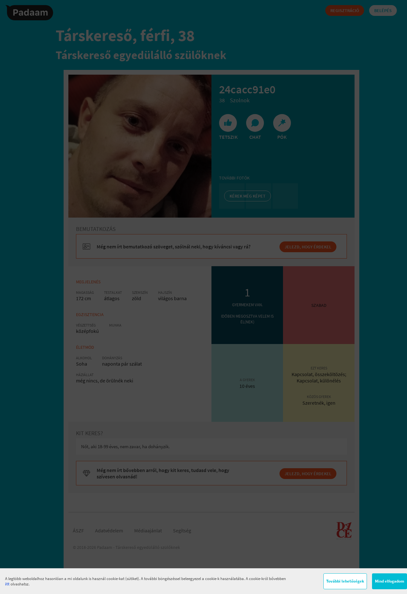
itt (7, 584)
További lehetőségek (345, 581)
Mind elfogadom (389, 581)
